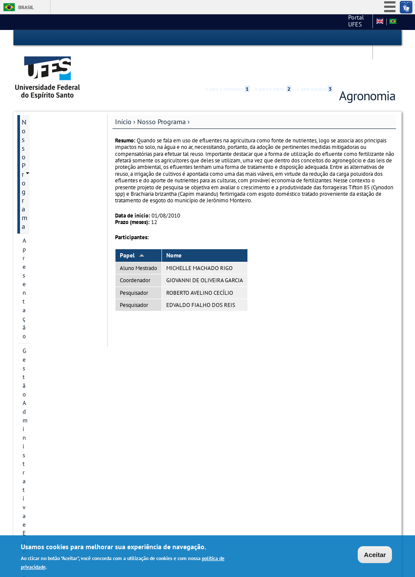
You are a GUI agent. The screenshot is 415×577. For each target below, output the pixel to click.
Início (123, 90)
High (354, 38)
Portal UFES (252, 22)
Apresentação (40, 105)
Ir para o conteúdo (227, 38)
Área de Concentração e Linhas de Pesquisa (56, 274)
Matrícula (35, 367)
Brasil (26, 7)
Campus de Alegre (303, 22)
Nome (173, 224)
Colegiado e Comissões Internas (53, 147)
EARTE (31, 210)
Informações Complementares (47, 486)
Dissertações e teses (51, 322)
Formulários (39, 381)
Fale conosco (353, 22)
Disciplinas (37, 181)
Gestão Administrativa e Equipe (54, 123)
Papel (132, 224)
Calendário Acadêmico (54, 396)
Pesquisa (35, 255)
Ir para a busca (314, 38)
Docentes (35, 240)
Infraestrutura (42, 225)
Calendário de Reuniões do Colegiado (57, 415)
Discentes (36, 293)
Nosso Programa (161, 90)
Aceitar (375, 554)
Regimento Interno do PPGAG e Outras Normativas (54, 458)
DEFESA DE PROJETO (52, 307)
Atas (28, 434)
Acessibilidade (343, 38)
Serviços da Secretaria (51, 196)
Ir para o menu (273, 38)
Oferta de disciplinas (52, 352)
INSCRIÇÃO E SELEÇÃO (56, 337)
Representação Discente (54, 166)
